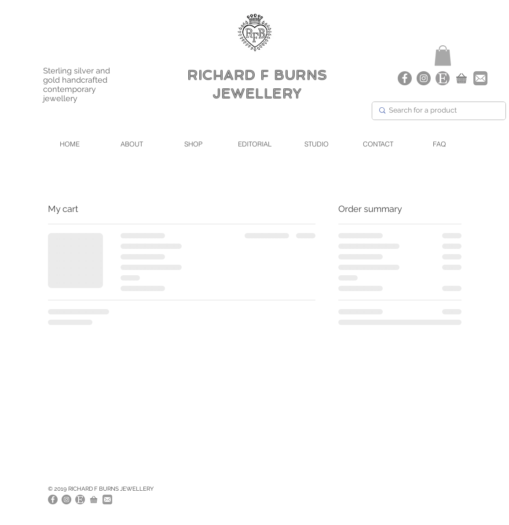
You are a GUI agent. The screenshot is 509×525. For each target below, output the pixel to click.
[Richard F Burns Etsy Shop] (80, 499)
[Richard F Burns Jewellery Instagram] (424, 78)
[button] (442, 55)
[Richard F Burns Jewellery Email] (107, 499)
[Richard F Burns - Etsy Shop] (443, 78)
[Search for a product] (438, 111)
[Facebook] (405, 78)
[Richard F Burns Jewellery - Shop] (461, 78)
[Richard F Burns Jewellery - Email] (480, 78)
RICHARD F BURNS (257, 75)
